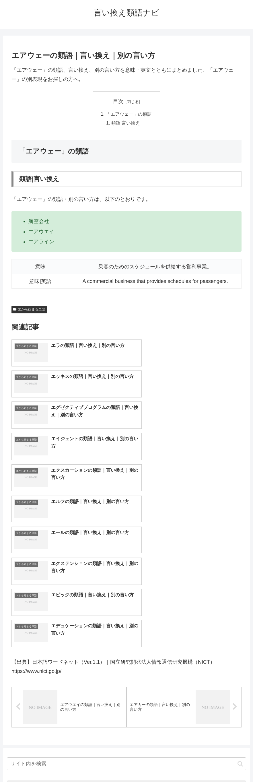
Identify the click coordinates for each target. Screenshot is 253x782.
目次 (118, 101)
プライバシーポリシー (148, 764)
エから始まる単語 (29, 310)
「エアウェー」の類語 (129, 114)
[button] (240, 610)
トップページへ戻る (103, 764)
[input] (126, 610)
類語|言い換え (126, 123)
